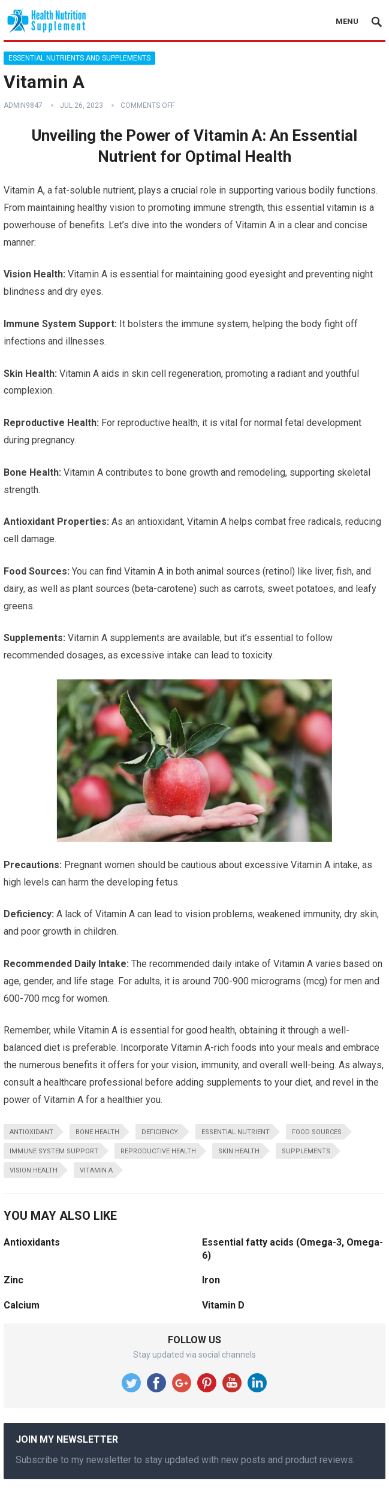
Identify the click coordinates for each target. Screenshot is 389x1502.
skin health (239, 1151)
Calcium (22, 1305)
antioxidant (31, 1132)
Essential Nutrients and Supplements (79, 58)
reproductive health (158, 1151)
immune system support (54, 1151)
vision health (34, 1170)
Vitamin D (223, 1305)
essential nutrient (235, 1132)
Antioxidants (32, 1242)
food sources (317, 1132)
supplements (306, 1151)
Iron (211, 1280)
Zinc (13, 1280)
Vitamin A (96, 1170)
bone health (97, 1132)
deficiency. (160, 1132)
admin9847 (23, 105)
